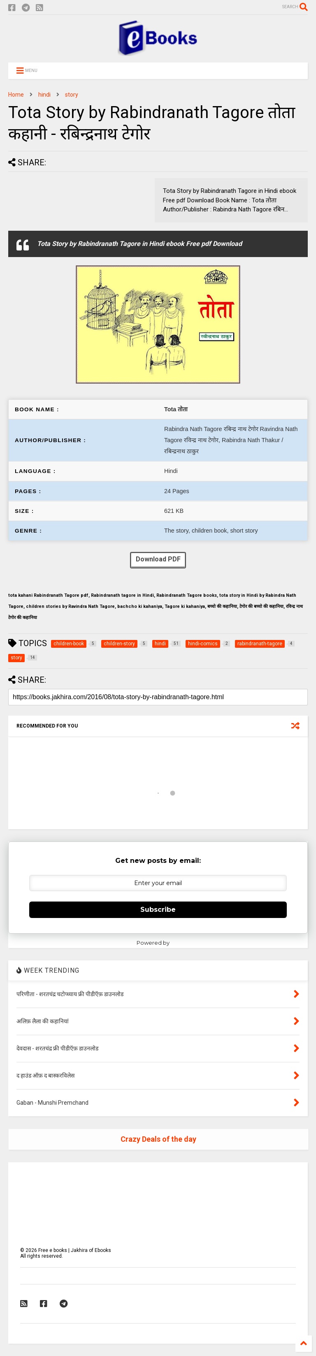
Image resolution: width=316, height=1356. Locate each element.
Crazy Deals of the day (158, 1139)
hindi (44, 94)
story (71, 94)
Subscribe (158, 909)
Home (16, 94)
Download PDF (158, 560)
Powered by (158, 942)
